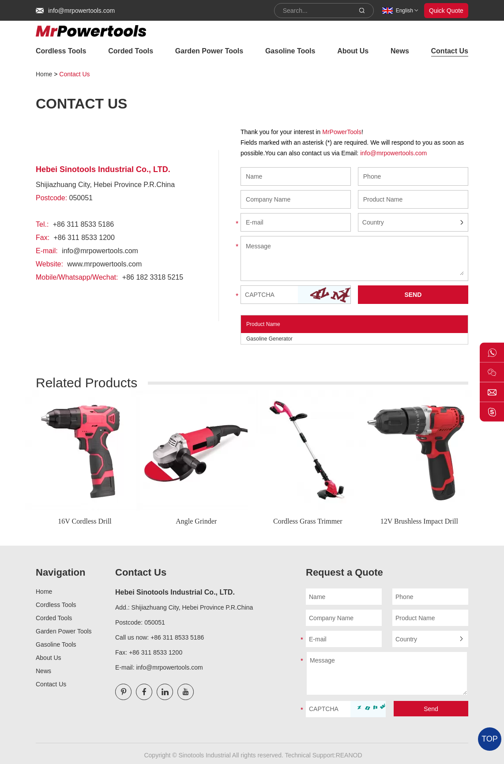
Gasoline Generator (269, 339)
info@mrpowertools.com (81, 10)
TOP (489, 738)
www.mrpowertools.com (104, 264)
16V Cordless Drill (84, 521)
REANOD (349, 755)
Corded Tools (130, 51)
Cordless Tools (61, 51)
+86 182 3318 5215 (152, 277)
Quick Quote (446, 10)
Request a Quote (344, 572)
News (400, 51)
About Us (353, 51)
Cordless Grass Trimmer (307, 521)
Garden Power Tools (209, 51)
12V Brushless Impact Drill (419, 521)
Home (44, 74)
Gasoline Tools (290, 51)
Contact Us (449, 51)
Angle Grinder (196, 521)
